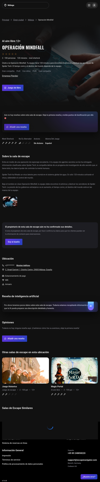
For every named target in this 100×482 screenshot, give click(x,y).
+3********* (9, 265)
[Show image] (10, 202)
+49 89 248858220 (76, 453)
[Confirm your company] (13, 242)
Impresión (6, 455)
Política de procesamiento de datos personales (22, 464)
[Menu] (92, 5)
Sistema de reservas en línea (14, 443)
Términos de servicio (11, 460)
